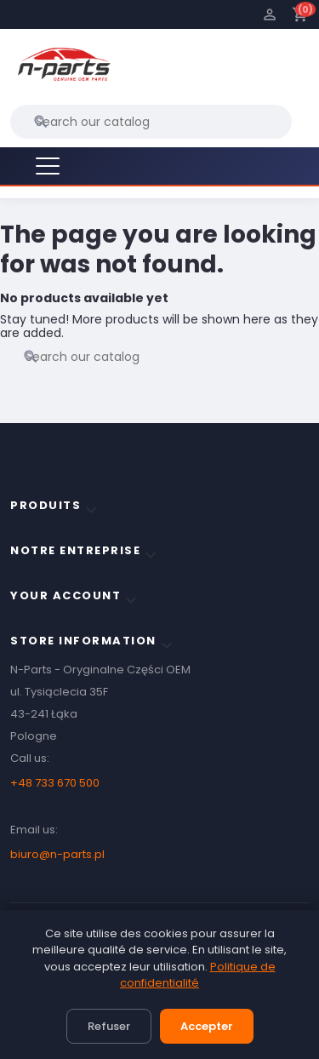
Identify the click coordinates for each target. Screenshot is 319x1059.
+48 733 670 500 (55, 783)
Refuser (109, 1026)
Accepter (206, 1026)
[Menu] (48, 166)
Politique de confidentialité (198, 975)
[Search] (151, 121)
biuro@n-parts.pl (57, 854)
